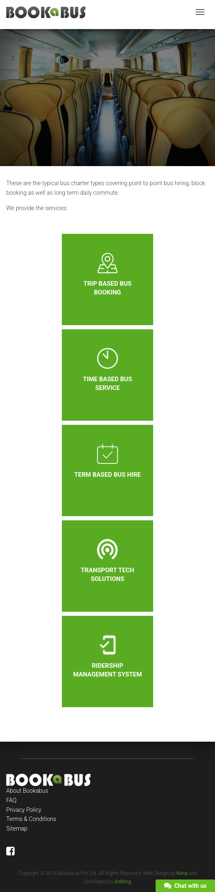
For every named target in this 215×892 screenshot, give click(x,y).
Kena (182, 873)
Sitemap (16, 828)
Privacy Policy (23, 809)
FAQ (11, 800)
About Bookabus (27, 790)
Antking (123, 882)
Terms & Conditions (31, 819)
